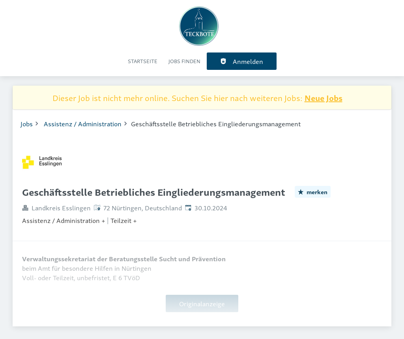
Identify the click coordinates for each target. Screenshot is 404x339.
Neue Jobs (323, 97)
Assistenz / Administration (83, 123)
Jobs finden (184, 61)
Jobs (27, 123)
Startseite (142, 61)
